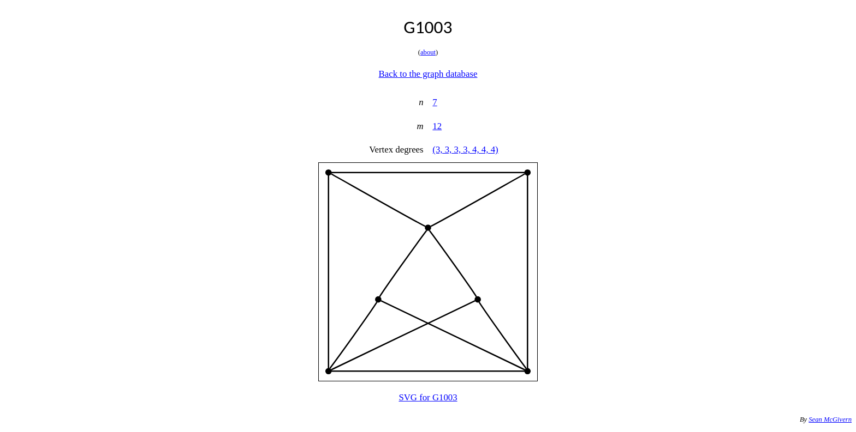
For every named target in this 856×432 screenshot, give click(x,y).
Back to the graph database (428, 74)
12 (437, 126)
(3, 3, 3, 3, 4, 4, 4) (465, 149)
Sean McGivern (830, 419)
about (428, 52)
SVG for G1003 (428, 397)
